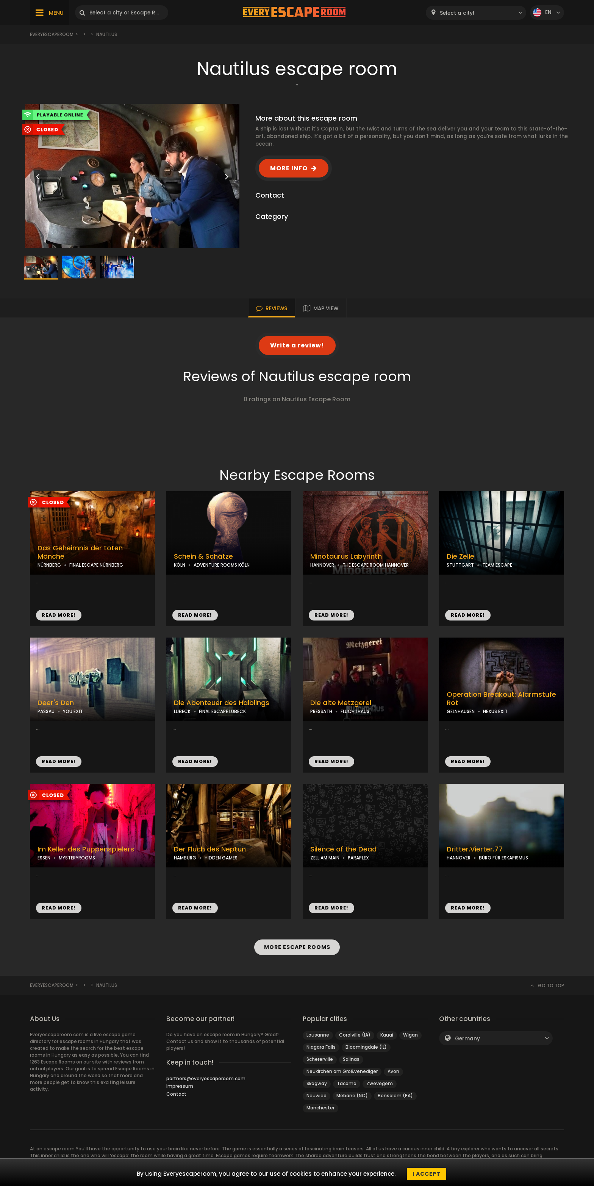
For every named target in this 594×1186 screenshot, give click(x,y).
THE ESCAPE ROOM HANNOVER (375, 565)
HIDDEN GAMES (221, 858)
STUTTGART (460, 565)
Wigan (410, 1035)
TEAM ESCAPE (497, 565)
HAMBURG (185, 858)
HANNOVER (322, 565)
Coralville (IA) (354, 1035)
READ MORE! (59, 615)
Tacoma (346, 1083)
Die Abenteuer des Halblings (221, 703)
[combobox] (476, 13)
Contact (176, 1094)
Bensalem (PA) (395, 1095)
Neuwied (316, 1095)
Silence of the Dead (343, 849)
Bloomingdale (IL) (366, 1047)
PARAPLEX (358, 858)
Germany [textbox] (467, 1038)
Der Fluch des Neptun (210, 849)
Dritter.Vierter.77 (475, 849)
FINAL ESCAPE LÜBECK (222, 711)
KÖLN (179, 565)
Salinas (351, 1059)
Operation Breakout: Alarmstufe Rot (501, 698)
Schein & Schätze (203, 556)
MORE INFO (289, 168)
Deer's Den (56, 703)
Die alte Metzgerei (340, 703)
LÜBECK (182, 711)
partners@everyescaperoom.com (205, 1078)
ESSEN (44, 858)
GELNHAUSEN (461, 711)
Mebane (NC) (352, 1095)
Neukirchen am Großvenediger (342, 1071)
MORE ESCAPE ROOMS (297, 947)
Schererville (319, 1059)
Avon (393, 1071)
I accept (427, 1174)
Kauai (386, 1035)
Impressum (179, 1086)
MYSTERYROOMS (77, 858)
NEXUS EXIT (495, 711)
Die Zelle (460, 556)
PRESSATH (321, 711)
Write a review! (297, 345)
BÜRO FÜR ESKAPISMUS (503, 858)
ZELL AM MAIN (324, 858)
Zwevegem (379, 1083)
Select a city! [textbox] (457, 13)
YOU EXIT (73, 711)
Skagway (316, 1083)
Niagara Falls (321, 1047)
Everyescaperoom (51, 34)
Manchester (320, 1107)
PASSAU (46, 711)
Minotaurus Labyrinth (346, 556)
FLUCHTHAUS (355, 711)
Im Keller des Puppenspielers (86, 849)
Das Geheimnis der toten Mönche (80, 552)
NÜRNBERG (49, 565)
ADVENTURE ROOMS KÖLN (222, 565)
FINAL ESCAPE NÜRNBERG (96, 565)
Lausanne (317, 1035)
